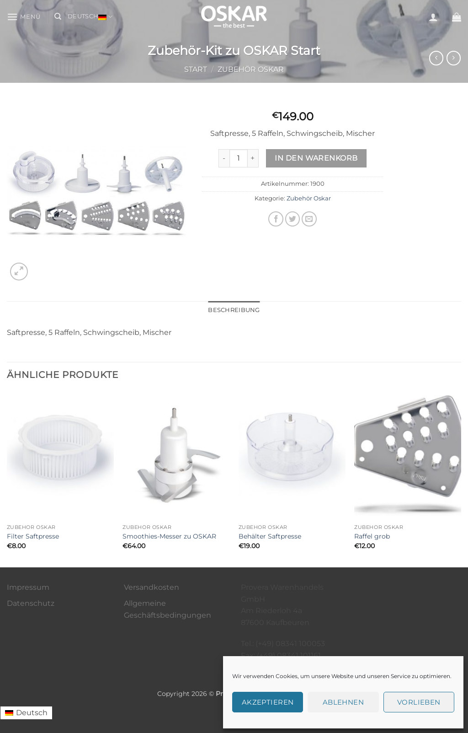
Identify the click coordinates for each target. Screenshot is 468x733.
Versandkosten (151, 587)
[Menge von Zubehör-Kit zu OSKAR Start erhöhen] (253, 158)
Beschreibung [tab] (234, 310)
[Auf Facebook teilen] (275, 218)
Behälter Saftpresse (270, 536)
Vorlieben (419, 702)
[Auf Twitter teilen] (292, 218)
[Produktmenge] (238, 158)
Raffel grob (372, 536)
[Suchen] (57, 16)
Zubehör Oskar (251, 69)
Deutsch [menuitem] (32, 712)
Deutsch (90, 17)
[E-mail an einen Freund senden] (309, 218)
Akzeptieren (268, 702)
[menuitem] (26, 712)
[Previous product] (454, 58)
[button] (24, 16)
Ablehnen (343, 702)
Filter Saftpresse (33, 536)
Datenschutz (30, 603)
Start (195, 69)
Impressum (28, 587)
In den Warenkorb (316, 158)
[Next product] (436, 58)
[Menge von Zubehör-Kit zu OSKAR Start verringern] (223, 158)
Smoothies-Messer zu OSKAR (169, 536)
